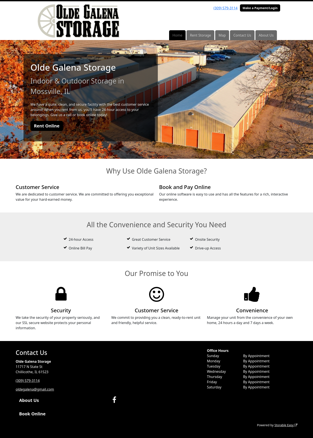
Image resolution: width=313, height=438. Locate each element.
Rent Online (47, 126)
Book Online (32, 414)
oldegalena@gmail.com (35, 389)
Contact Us (242, 35)
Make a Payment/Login (260, 8)
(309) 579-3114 (225, 8)
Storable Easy (286, 425)
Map (222, 35)
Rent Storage (200, 35)
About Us (266, 35)
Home (177, 35)
